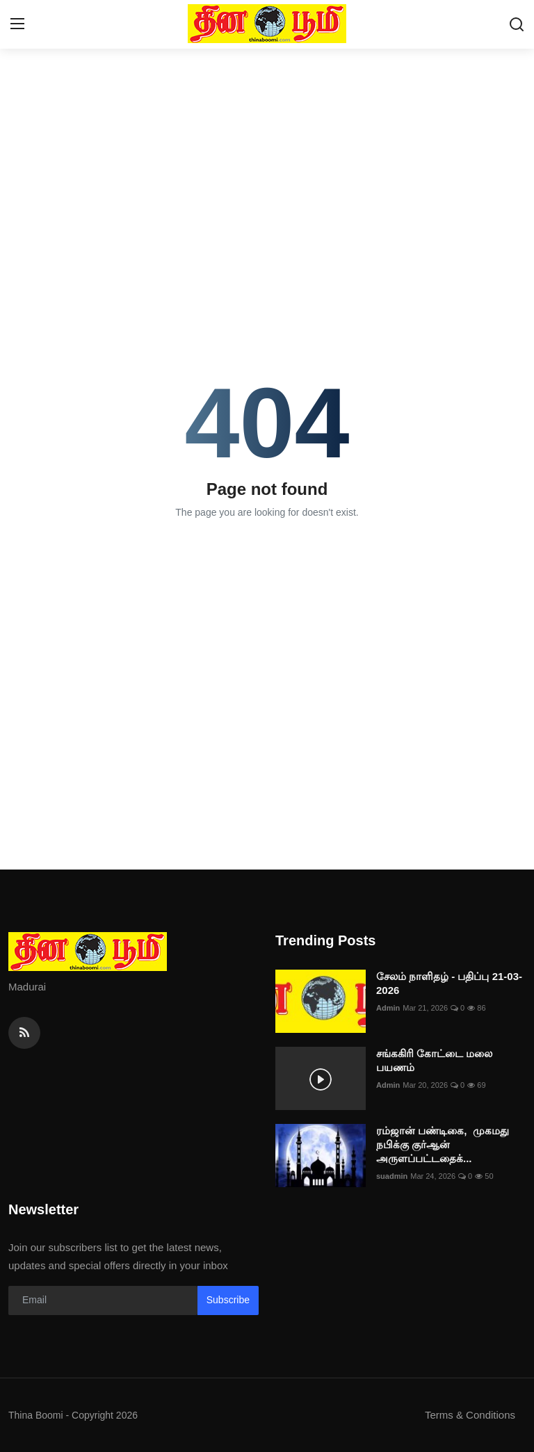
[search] (516, 24)
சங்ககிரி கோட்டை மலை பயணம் (434, 1060)
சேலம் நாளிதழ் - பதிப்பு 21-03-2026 (449, 983)
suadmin (391, 1176)
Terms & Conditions (470, 1415)
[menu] (17, 24)
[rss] (24, 1033)
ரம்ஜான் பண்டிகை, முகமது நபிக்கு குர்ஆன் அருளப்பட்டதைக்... (442, 1144)
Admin (388, 1008)
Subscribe (228, 1299)
